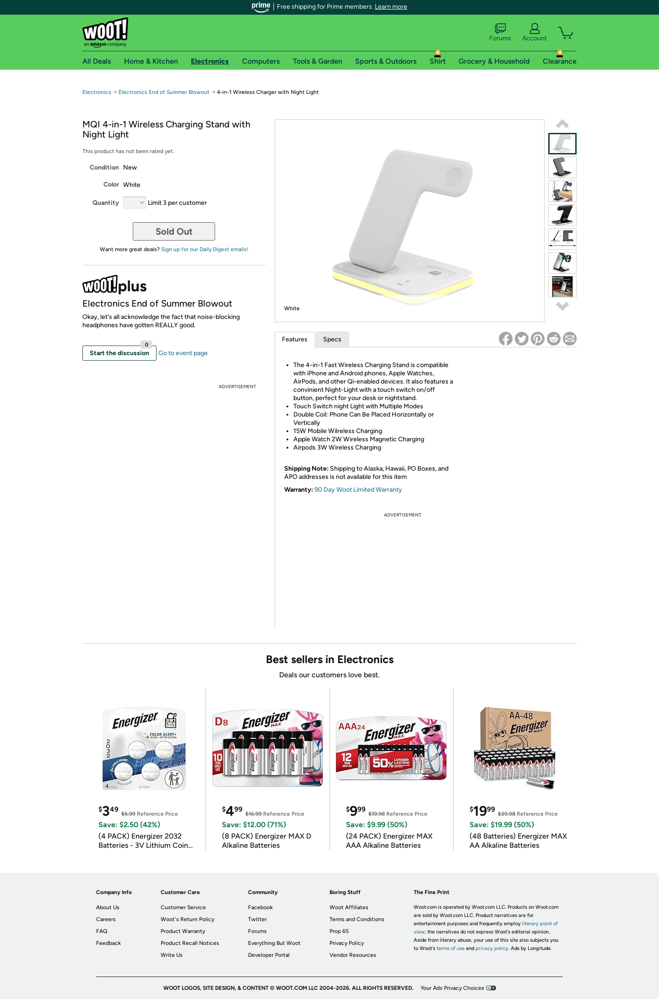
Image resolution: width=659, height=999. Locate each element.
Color (111, 184)
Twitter (257, 919)
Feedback (108, 943)
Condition (104, 167)
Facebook (260, 907)
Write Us (172, 955)
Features (295, 339)
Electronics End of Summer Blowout (164, 92)
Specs (332, 339)
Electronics (96, 92)
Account (534, 32)
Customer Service (183, 907)
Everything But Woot (274, 943)
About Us (107, 907)
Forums (500, 32)
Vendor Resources (353, 955)
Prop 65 (339, 931)
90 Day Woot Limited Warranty (358, 490)
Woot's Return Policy (187, 919)
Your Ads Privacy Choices (452, 988)
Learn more (391, 7)
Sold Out (174, 231)
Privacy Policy (347, 943)
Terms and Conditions (357, 919)
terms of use (451, 948)
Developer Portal (269, 955)
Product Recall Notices (190, 943)
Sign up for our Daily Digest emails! (204, 249)
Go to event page (183, 353)
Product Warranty (183, 931)
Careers (106, 919)
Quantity (105, 203)
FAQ (101, 931)
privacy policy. (492, 948)
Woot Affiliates (349, 907)
